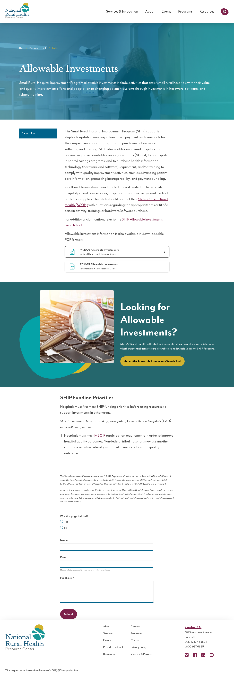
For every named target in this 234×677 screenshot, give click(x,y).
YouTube (212, 655)
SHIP (45, 48)
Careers (135, 626)
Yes (66, 521)
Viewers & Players (141, 654)
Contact (135, 640)
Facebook (195, 655)
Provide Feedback (113, 647)
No (66, 527)
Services (108, 633)
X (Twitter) (187, 655)
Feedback (72, 578)
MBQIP (99, 436)
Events (166, 11)
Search (225, 11)
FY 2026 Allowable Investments (99, 249)
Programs (185, 11)
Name (64, 540)
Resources (206, 11)
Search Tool (28, 133)
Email (63, 557)
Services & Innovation (122, 11)
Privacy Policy (139, 647)
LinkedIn (203, 655)
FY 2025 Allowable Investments (99, 264)
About (150, 11)
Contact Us (193, 627)
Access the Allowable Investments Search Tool (152, 361)
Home (22, 48)
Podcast (220, 655)
